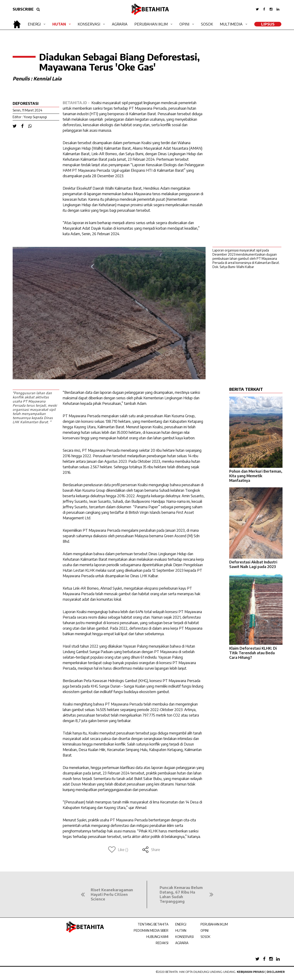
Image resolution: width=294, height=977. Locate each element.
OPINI (205, 930)
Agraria (119, 24)
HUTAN (180, 930)
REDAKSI (162, 943)
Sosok (207, 24)
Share (151, 849)
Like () (118, 849)
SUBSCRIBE (23, 9)
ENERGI (180, 924)
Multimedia (231, 24)
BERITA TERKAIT (246, 389)
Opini (184, 24)
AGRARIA (181, 943)
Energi (34, 24)
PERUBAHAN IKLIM (214, 924)
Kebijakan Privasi (251, 972)
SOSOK (205, 937)
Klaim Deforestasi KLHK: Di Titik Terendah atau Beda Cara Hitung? (253, 653)
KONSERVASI (184, 937)
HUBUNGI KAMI (157, 937)
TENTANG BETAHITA (153, 924)
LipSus (267, 24)
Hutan (59, 24)
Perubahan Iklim (151, 24)
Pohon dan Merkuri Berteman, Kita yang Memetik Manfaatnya (255, 476)
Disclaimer (276, 972)
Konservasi (89, 24)
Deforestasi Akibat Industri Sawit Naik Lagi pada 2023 (253, 564)
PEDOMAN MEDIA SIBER (151, 930)
